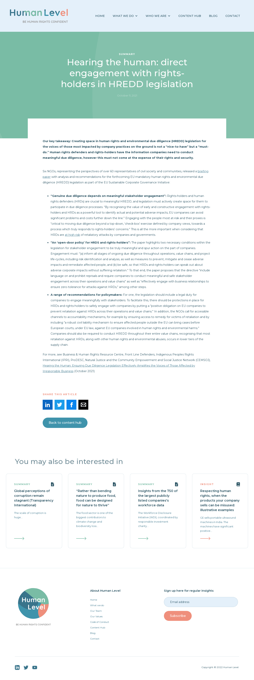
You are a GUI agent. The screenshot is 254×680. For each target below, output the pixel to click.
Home (100, 16)
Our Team (96, 610)
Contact (232, 16)
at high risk (72, 235)
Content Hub (189, 16)
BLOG (213, 16)
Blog (92, 633)
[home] (39, 16)
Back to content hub (65, 423)
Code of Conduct (99, 621)
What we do (97, 605)
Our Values (96, 616)
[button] (125, 16)
